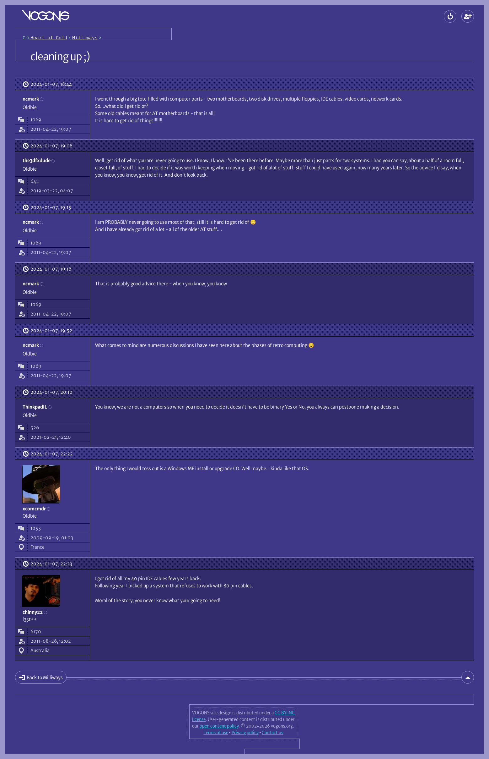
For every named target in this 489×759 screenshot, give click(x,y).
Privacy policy (245, 732)
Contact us (272, 732)
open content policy (219, 726)
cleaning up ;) (60, 56)
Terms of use (216, 732)
